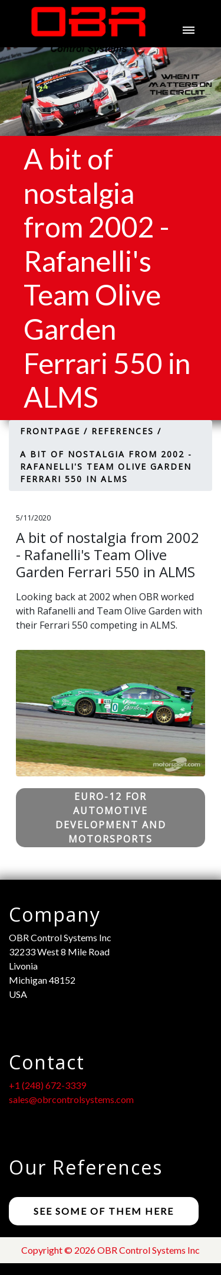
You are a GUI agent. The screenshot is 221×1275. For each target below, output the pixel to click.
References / (126, 431)
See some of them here (104, 1211)
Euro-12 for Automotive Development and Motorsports (110, 817)
